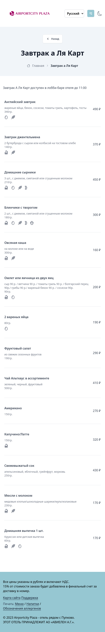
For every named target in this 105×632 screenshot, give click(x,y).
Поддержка (29, 598)
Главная (37, 66)
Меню (19, 604)
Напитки (32, 604)
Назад (52, 39)
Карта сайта (12, 598)
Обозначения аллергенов (22, 608)
